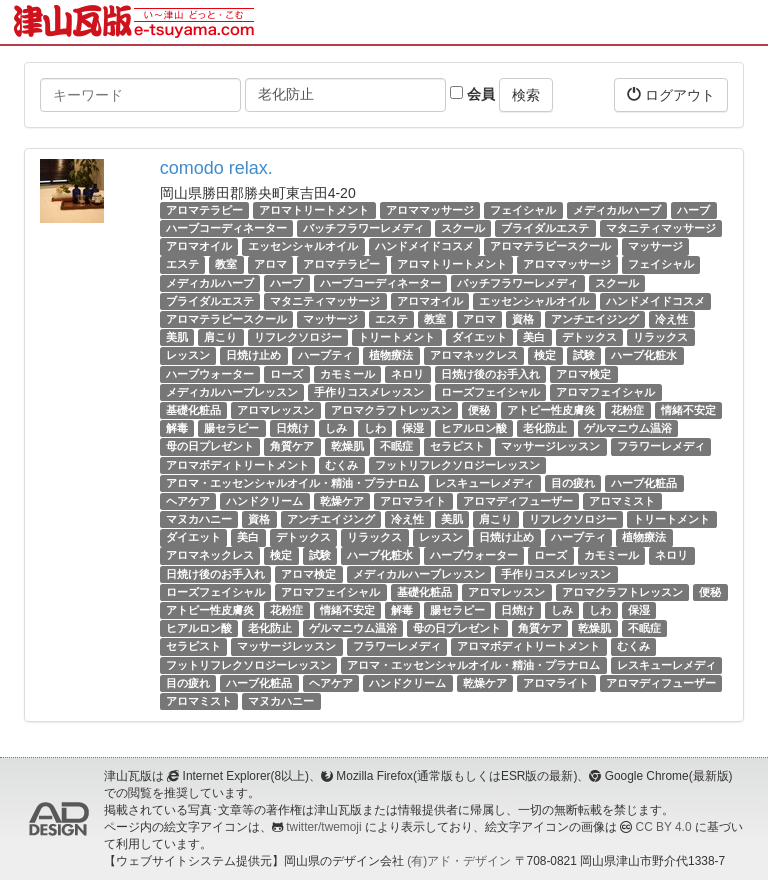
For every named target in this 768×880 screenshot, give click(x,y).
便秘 (479, 410)
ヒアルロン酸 (474, 428)
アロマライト (413, 501)
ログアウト (671, 94)
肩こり (220, 337)
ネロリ (407, 374)
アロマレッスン (275, 410)
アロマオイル (199, 246)
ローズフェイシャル (490, 392)
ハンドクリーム (264, 501)
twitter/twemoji (323, 827)
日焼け (292, 428)
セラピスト (457, 446)
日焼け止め (253, 355)
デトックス (589, 337)
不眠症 (396, 446)
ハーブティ (325, 355)
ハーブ (693, 210)
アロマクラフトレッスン (391, 410)
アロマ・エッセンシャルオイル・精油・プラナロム (292, 483)
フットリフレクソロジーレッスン (457, 465)
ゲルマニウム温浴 (628, 428)
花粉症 (627, 410)
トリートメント (396, 337)
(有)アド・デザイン (459, 861)
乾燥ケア (342, 501)
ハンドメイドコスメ (424, 246)
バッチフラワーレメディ (363, 228)
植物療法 (391, 355)
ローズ (286, 374)
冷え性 (671, 319)
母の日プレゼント (210, 446)
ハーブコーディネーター (226, 228)
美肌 (177, 337)
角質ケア (292, 446)
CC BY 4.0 (664, 827)
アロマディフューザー (518, 501)
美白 (534, 337)
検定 (545, 355)
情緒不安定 (688, 410)
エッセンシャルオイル (303, 246)
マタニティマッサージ (661, 228)
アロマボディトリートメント (237, 465)
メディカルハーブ (617, 210)
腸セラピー (231, 428)
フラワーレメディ (661, 446)
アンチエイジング (595, 319)
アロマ (270, 265)
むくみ (341, 465)
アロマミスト (622, 501)
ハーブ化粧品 (644, 483)
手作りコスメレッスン (369, 392)
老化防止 (545, 428)
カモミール (347, 374)
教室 (226, 265)
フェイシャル (523, 210)
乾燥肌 (347, 446)
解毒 (177, 428)
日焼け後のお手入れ (490, 374)
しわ (375, 428)
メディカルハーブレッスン (232, 392)
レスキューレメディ (484, 483)
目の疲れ (573, 483)
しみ (336, 428)
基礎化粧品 (193, 410)
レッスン (188, 355)
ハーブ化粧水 (644, 355)
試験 (584, 355)
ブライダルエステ (545, 228)
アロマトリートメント (314, 210)
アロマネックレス (474, 355)
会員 (472, 94)
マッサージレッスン (550, 446)
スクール (463, 228)
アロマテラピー (204, 210)
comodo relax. (216, 168)
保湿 (413, 428)
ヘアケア (188, 501)
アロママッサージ (430, 210)
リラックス (660, 337)
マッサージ (655, 246)
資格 (523, 319)
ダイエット (479, 337)
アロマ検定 (583, 374)
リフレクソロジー (298, 337)
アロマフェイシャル (605, 392)
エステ (182, 265)
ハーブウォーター (210, 374)
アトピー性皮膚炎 (551, 410)
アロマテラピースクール (550, 246)
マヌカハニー (199, 519)
